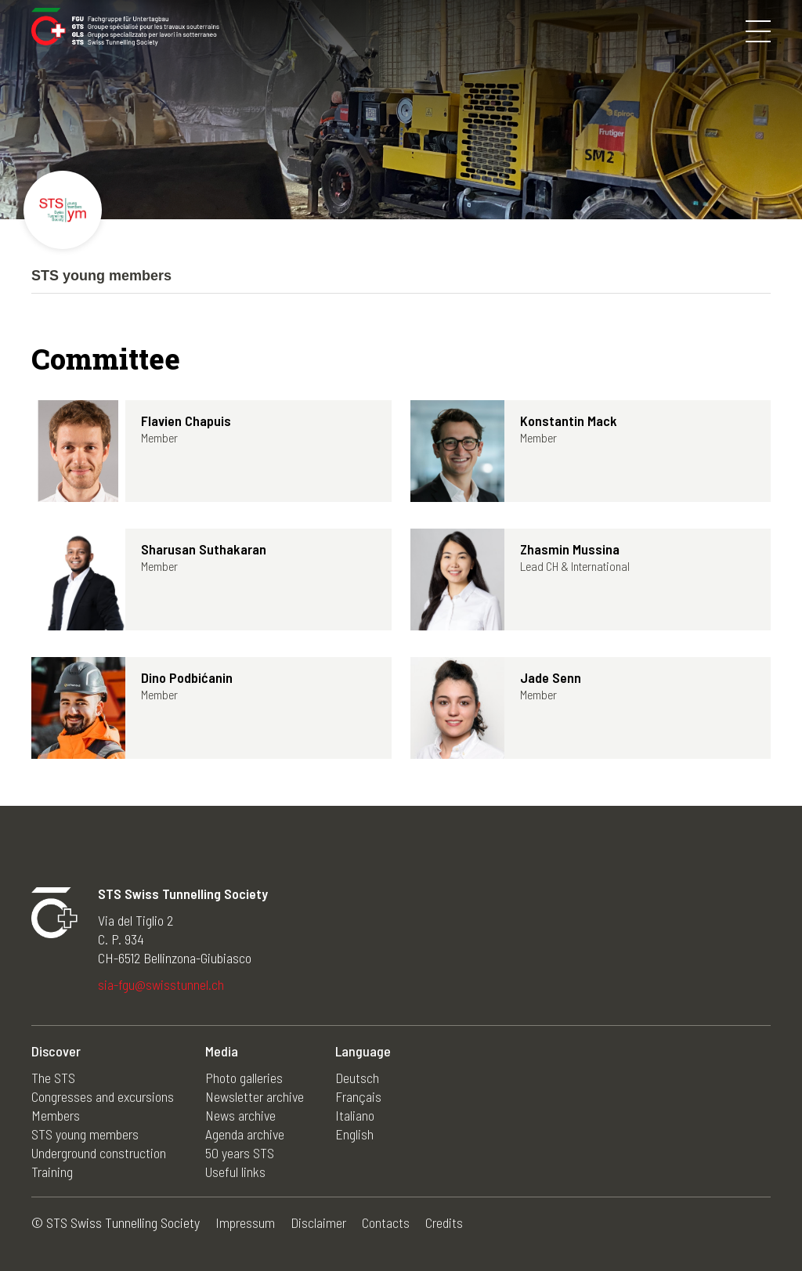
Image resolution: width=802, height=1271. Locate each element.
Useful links (235, 1171)
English (354, 1134)
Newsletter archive (254, 1096)
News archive (240, 1115)
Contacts (386, 1222)
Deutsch (357, 1077)
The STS (53, 1077)
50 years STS (239, 1152)
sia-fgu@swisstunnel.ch (161, 984)
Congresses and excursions (102, 1096)
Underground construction (98, 1152)
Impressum (245, 1222)
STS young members (85, 1134)
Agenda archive (244, 1134)
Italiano (354, 1115)
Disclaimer (318, 1222)
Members (55, 1115)
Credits (444, 1222)
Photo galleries (244, 1077)
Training (52, 1171)
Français (358, 1096)
